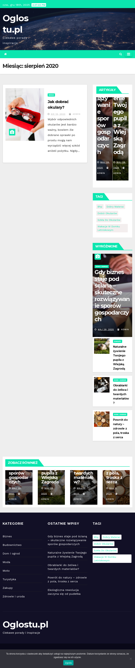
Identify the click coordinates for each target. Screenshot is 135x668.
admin (75, 114)
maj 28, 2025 (106, 329)
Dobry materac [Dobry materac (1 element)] (115, 206)
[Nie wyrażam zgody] (130, 658)
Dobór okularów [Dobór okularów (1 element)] (107, 213)
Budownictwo (12, 545)
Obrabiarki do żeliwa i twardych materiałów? (121, 394)
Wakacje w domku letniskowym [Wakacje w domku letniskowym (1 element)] (109, 228)
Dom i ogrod (102, 266)
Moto (6, 570)
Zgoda (68, 663)
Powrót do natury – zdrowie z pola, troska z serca (121, 428)
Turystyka (9, 579)
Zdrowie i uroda (14, 596)
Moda (51, 95)
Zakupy (117, 341)
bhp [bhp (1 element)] (100, 206)
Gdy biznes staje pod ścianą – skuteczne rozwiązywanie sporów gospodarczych (112, 296)
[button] (120, 54)
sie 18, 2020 (58, 114)
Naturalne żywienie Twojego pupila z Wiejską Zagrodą (120, 115)
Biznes (7, 536)
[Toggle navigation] (128, 54)
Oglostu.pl (25, 624)
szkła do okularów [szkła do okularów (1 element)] (109, 220)
